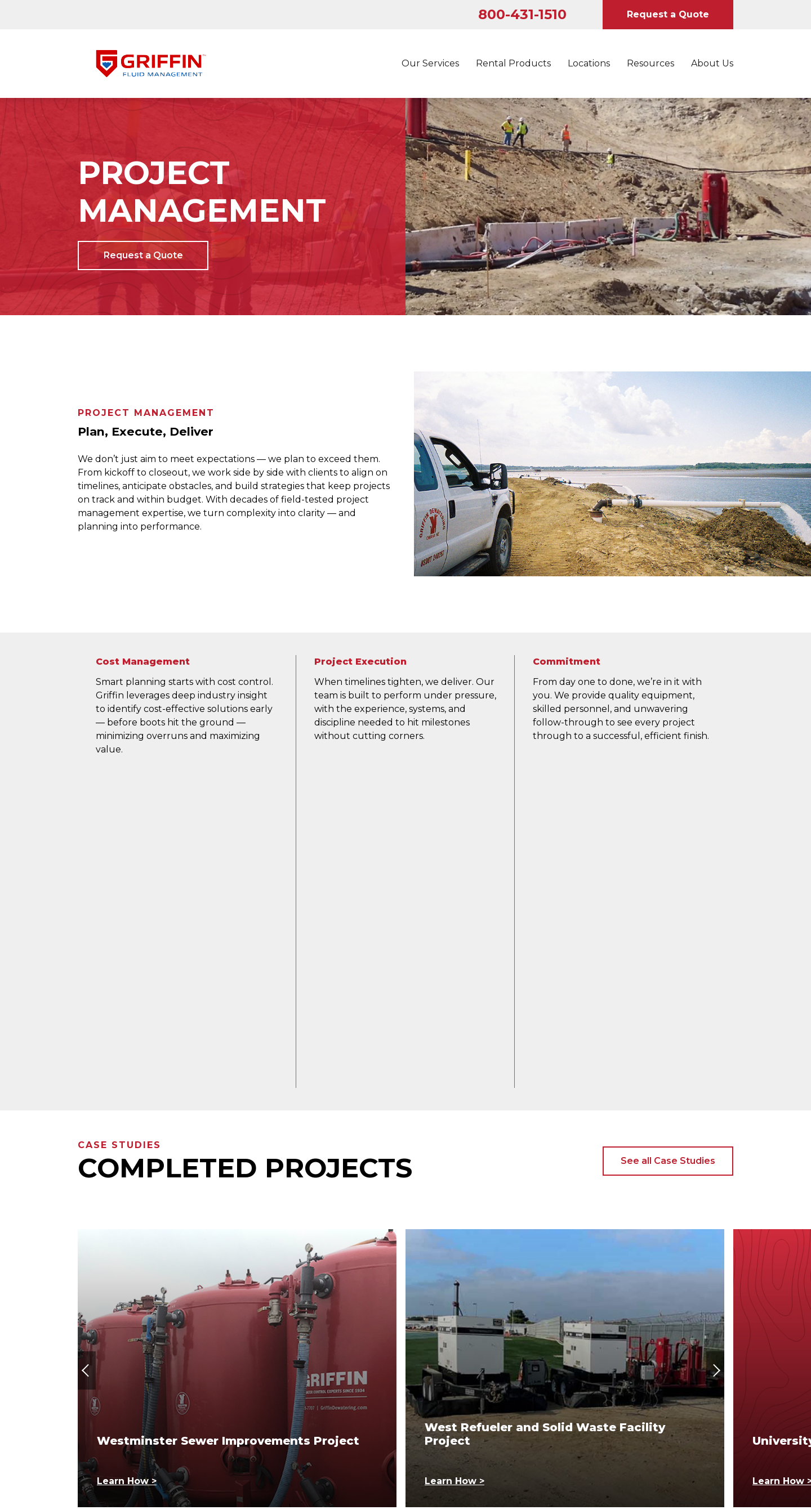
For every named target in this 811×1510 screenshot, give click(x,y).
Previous (89, 1044)
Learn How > (127, 1155)
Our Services (430, 63)
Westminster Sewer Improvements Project (228, 1115)
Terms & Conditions (622, 1334)
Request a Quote (668, 14)
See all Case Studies (668, 835)
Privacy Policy (444, 1334)
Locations (589, 63)
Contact (265, 1334)
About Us (712, 63)
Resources (650, 63)
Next (717, 1044)
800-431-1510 (522, 14)
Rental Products (513, 63)
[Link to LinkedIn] (88, 1310)
